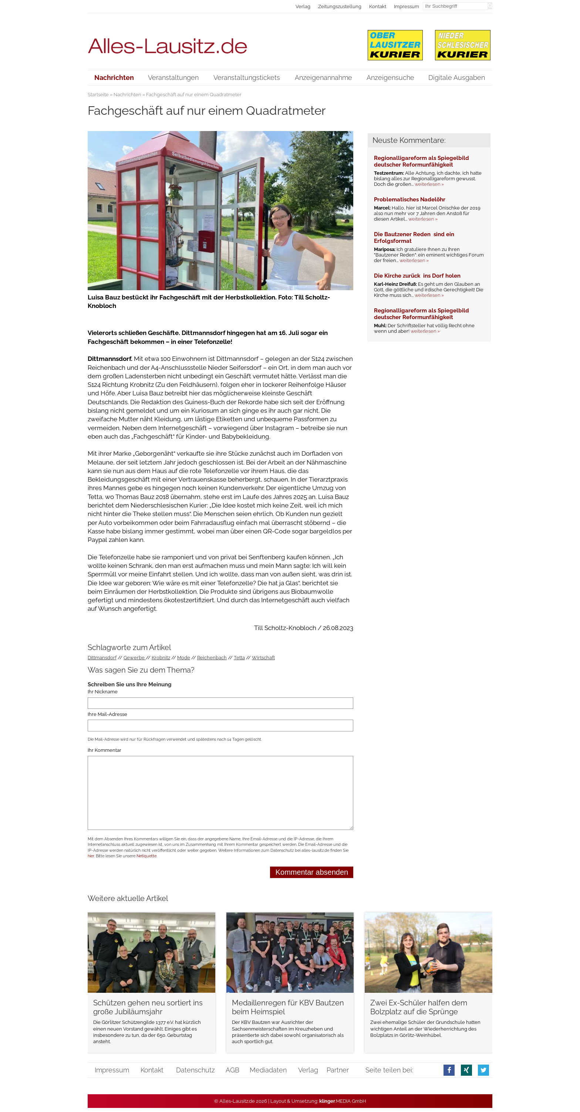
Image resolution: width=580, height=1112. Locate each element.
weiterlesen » (429, 184)
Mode (183, 657)
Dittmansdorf (102, 657)
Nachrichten (127, 94)
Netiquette (146, 856)
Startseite (98, 94)
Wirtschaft (263, 657)
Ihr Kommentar (104, 750)
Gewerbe (135, 657)
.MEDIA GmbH (342, 1101)
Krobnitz (161, 657)
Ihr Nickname (103, 691)
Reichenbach (212, 657)
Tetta (239, 657)
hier (91, 856)
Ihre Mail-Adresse (107, 714)
